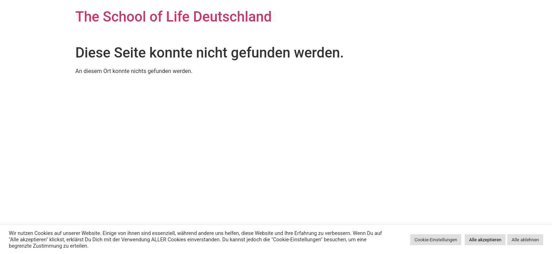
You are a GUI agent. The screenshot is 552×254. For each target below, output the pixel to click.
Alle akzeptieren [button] (485, 239)
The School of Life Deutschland (173, 16)
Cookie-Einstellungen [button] (435, 239)
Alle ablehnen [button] (525, 239)
